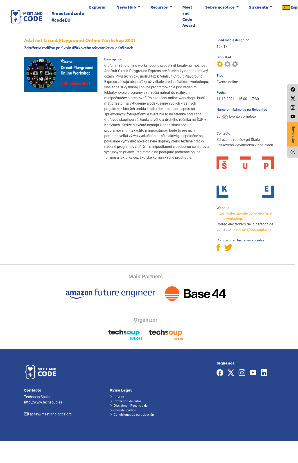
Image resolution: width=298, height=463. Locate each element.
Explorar (97, 7)
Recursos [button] (159, 7)
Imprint (117, 396)
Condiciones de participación (132, 414)
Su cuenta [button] (259, 7)
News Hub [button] (126, 7)
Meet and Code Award (188, 16)
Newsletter (293, 134)
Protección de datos (125, 401)
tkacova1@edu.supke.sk (252, 229)
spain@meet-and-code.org (50, 414)
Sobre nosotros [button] (220, 7)
